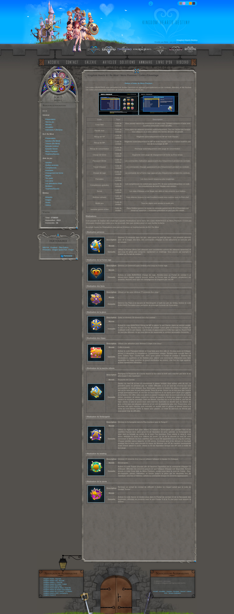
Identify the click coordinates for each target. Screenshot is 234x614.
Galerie (189, 591)
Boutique (176, 591)
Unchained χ (64, 593)
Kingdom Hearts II (49, 582)
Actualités (49, 127)
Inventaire (49, 170)
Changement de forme (54, 173)
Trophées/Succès (52, 154)
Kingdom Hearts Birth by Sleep (54, 588)
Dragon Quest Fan (59, 250)
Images (48, 200)
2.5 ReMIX (68, 591)
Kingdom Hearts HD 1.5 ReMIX (54, 591)
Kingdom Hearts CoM (51, 580)
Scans (47, 202)
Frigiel (70, 250)
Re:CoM (61, 580)
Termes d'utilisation (174, 593)
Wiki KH (46, 247)
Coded (64, 584)
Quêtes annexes (51, 165)
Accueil (155, 591)
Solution (48, 162)
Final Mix (58, 579)
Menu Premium (51, 151)
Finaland (53, 247)
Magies (48, 176)
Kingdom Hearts (49, 579)
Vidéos (48, 205)
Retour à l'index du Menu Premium (138, 83)
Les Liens (49, 181)
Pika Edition (63, 247)
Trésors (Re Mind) (52, 143)
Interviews (49, 130)
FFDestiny (47, 250)
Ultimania (58, 130)
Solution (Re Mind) (52, 141)
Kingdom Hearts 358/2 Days (53, 586)
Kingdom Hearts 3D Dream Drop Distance (57, 589)
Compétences (51, 168)
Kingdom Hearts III (50, 595)
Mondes (48, 125)
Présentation (50, 119)
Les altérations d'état (53, 183)
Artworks (48, 197)
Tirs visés (49, 178)
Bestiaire (48, 186)
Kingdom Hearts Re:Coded (52, 584)
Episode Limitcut (52, 146)
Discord (182, 591)
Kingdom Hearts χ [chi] (51, 593)
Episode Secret (51, 149)
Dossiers (169, 591)
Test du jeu (49, 122)
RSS (165, 593)
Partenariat (68, 256)
